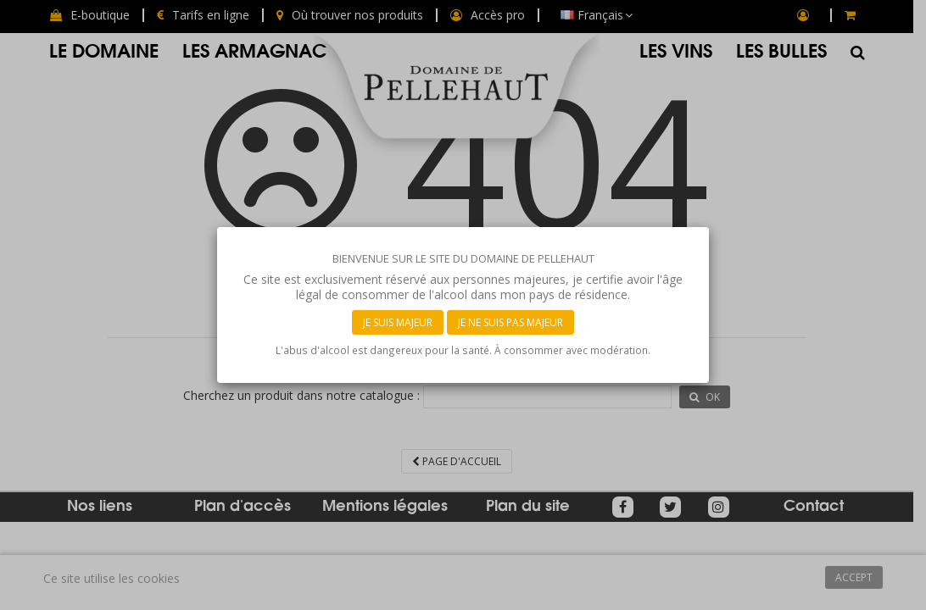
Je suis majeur (397, 322)
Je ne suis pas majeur (510, 322)
